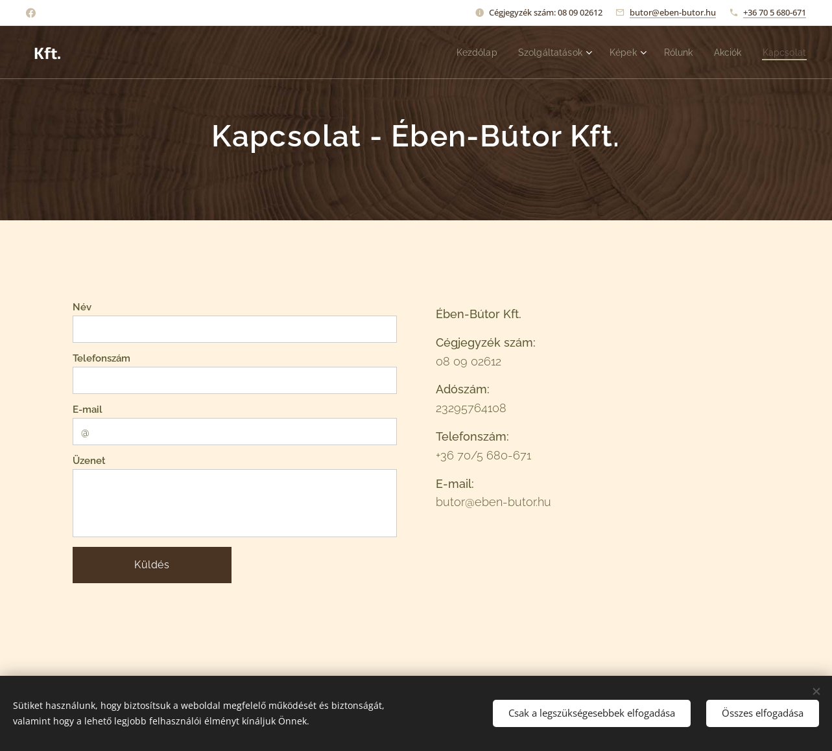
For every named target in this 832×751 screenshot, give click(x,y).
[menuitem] (464, 52)
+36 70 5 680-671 (774, 12)
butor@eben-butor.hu (673, 12)
